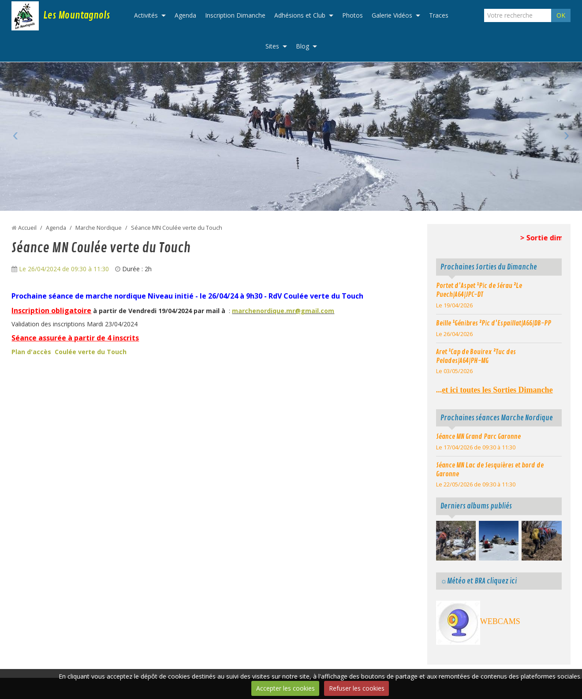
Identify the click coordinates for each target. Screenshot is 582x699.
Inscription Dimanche (235, 15)
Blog (302, 46)
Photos (352, 15)
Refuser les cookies (356, 688)
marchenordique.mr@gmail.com (283, 311)
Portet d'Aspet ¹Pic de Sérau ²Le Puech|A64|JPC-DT (479, 290)
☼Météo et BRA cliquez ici (478, 581)
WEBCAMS (500, 621)
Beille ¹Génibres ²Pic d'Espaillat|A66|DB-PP (493, 323)
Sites (272, 46)
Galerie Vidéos (392, 15)
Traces (438, 15)
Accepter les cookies (285, 688)
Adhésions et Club (299, 15)
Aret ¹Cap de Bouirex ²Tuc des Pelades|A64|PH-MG (476, 356)
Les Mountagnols (76, 15)
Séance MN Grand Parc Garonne (478, 436)
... (494, 389)
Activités (146, 15)
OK (560, 15)
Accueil (27, 228)
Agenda (185, 15)
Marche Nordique (98, 228)
